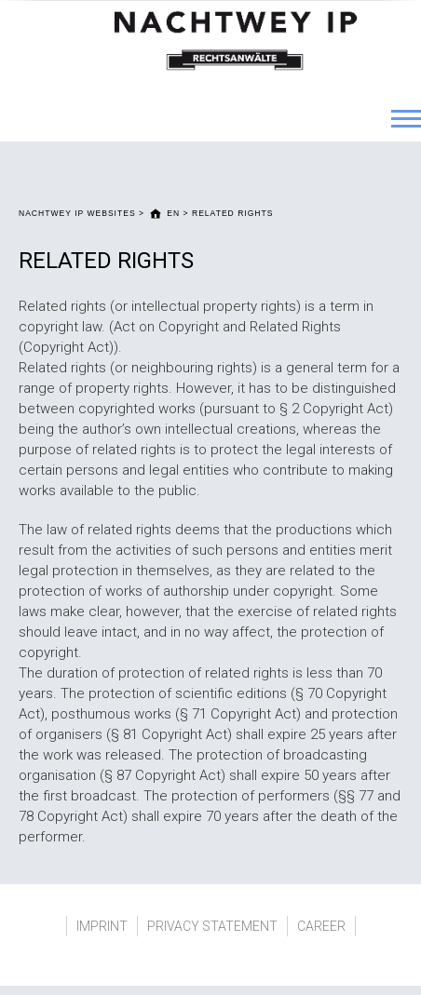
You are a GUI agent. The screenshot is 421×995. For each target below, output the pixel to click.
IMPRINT (102, 926)
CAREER (321, 926)
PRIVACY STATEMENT (212, 926)
